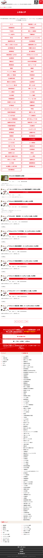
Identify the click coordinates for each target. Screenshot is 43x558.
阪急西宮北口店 (11, 41)
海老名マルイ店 (26, 440)
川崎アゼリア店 (11, 146)
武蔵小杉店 (25, 437)
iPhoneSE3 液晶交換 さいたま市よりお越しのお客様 (23, 216)
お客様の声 (5, 361)
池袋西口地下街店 (11, 122)
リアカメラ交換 (26, 527)
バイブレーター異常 (6, 536)
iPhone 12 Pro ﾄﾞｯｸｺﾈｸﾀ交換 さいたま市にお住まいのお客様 (24, 231)
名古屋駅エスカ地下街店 (11, 166)
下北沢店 (11, 31)
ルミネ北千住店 (11, 115)
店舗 (4, 7)
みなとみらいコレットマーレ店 (11, 108)
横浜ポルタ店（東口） (27, 428)
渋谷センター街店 (11, 159)
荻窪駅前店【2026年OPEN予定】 (29, 370)
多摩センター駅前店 (11, 75)
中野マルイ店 (25, 420)
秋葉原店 (11, 135)
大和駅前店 (25, 451)
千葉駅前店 (32, 34)
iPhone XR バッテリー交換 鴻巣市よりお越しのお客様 (23, 291)
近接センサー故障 (26, 530)
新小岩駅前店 (32, 51)
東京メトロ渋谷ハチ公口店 (11, 44)
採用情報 (21, 551)
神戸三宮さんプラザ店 (32, 119)
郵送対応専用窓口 (26, 519)
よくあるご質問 (5, 359)
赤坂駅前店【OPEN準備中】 (28, 388)
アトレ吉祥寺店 (11, 149)
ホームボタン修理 (6, 534)
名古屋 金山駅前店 (26, 487)
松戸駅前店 (11, 132)
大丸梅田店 (32, 125)
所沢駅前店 (25, 456)
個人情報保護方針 (21, 553)
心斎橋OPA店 (32, 132)
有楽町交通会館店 (11, 112)
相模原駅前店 (32, 163)
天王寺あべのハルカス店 (32, 54)
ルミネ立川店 (11, 142)
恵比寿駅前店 (32, 135)
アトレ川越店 (32, 95)
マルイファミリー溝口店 (11, 85)
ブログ (4, 363)
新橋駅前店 (11, 129)
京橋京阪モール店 (32, 24)
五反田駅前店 (32, 41)
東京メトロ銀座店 (32, 31)
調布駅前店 (11, 64)
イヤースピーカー (6, 538)
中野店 (32, 108)
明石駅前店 (32, 75)
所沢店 (11, 37)
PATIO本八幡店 (26, 467)
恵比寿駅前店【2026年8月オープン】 (30, 372)
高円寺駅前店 (25, 368)
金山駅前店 (32, 81)
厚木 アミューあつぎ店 (27, 438)
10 (26, 321)
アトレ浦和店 (11, 91)
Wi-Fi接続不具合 (26, 532)
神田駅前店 (11, 51)
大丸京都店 (11, 95)
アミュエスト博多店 (11, 71)
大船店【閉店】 (26, 444)
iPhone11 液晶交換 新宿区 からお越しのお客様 (21, 201)
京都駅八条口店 (32, 48)
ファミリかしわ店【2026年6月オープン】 (31, 471)
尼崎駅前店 (32, 58)
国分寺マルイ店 (26, 422)
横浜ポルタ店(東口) (11, 81)
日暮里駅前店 (11, 27)
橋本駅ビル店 (11, 152)
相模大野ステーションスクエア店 (32, 37)
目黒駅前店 (32, 105)
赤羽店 (32, 71)
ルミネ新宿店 (32, 142)
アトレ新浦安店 (32, 115)
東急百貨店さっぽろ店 (11, 54)
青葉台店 (11, 61)
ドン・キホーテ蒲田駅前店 (11, 119)
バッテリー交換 (5, 530)
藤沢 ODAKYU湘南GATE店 (11, 156)
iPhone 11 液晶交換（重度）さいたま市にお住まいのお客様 (24, 305)
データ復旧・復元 (6, 541)
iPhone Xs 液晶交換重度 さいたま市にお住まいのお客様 (23, 246)
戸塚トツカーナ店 (32, 88)
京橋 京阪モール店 (26, 503)
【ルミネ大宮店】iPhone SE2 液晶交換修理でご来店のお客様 (24, 189)
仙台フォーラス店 (32, 64)
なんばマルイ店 (32, 129)
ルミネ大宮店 (32, 139)
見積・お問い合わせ (21, 547)
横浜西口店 (32, 146)
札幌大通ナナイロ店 (32, 122)
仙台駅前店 (11, 58)
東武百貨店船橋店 (26, 465)
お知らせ (4, 365)
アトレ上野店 (32, 156)
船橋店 (32, 68)
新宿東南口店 (32, 166)
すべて (11, 24)
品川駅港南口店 (11, 48)
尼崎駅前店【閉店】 (27, 505)
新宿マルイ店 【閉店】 (27, 359)
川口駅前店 (32, 27)
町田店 (32, 152)
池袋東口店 (32, 159)
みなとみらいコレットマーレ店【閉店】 (30, 431)
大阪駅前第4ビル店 (32, 44)
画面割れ (4, 527)
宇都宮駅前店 (11, 98)
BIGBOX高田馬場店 (32, 61)
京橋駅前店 (32, 102)
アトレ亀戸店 (11, 34)
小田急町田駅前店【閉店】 (28, 415)
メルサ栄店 (32, 91)
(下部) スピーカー (26, 534)
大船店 (32, 78)
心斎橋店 (25, 498)
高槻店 (11, 68)
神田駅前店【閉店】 (27, 395)
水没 (3, 532)
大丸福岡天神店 (11, 78)
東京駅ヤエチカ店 (11, 102)
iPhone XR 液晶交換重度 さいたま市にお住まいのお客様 (23, 261)
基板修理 (4, 525)
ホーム (1, 7)
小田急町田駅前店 (11, 125)
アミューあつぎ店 (32, 98)
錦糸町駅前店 (11, 88)
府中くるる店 (32, 85)
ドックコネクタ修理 (27, 525)
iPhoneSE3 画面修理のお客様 (16, 176)
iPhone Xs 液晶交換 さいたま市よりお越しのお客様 (22, 276)
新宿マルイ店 (32, 112)
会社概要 (21, 549)
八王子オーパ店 (11, 139)
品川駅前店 (32, 149)
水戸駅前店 (11, 105)
